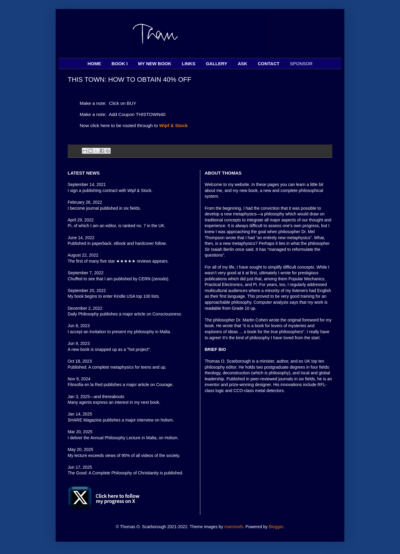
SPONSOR (301, 63)
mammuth (233, 526)
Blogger (276, 526)
